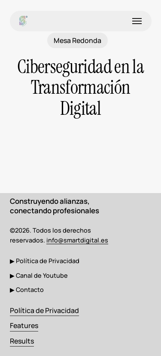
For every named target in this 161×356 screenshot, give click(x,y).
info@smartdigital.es (77, 240)
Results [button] (22, 341)
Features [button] (24, 325)
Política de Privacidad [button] (44, 310)
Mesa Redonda (77, 40)
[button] (137, 21)
